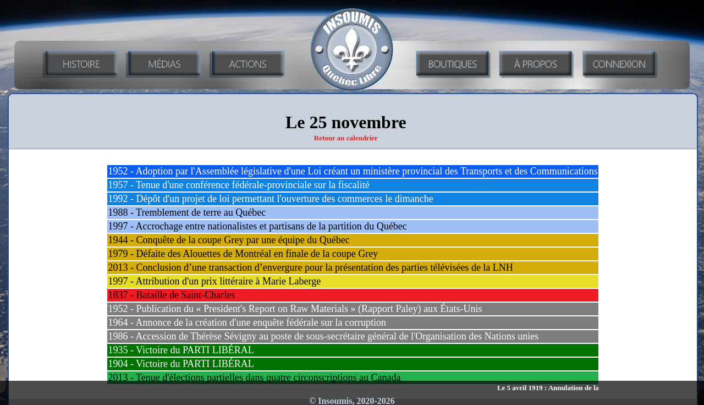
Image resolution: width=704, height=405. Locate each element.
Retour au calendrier (346, 138)
